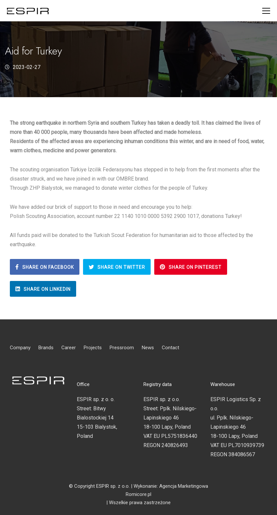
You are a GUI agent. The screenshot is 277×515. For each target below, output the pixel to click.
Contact (170, 348)
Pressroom (122, 348)
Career (68, 348)
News (148, 348)
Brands (45, 348)
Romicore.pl (138, 494)
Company (20, 348)
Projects (93, 348)
